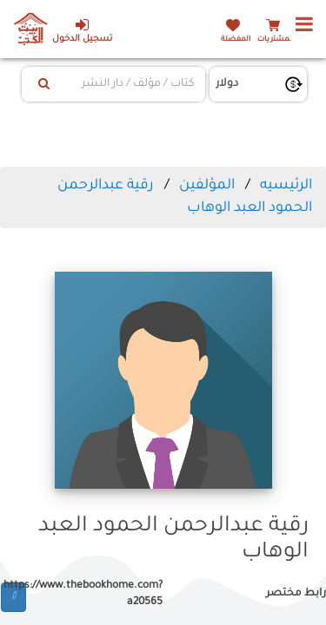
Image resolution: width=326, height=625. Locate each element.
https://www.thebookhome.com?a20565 (94, 594)
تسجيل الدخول (82, 30)
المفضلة (235, 39)
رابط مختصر (296, 594)
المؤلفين (207, 186)
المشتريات (275, 39)
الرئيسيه (286, 186)
